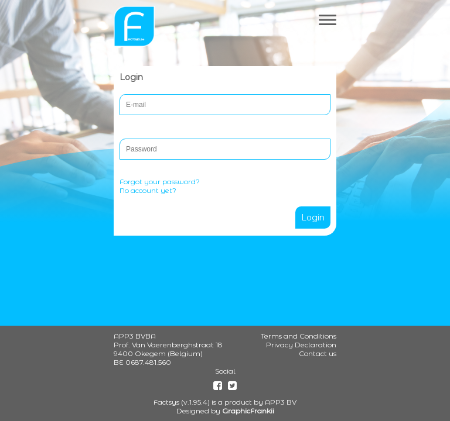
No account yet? (148, 190)
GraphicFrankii (248, 410)
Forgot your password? (160, 181)
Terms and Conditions (298, 336)
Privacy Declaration (301, 344)
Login (313, 217)
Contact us (317, 353)
